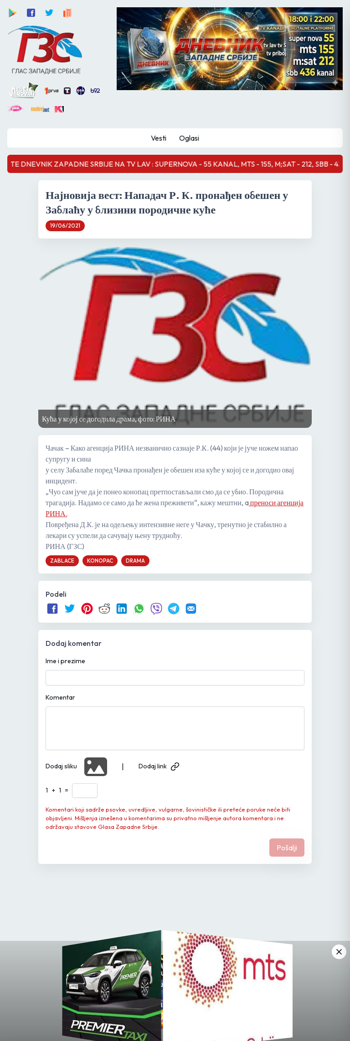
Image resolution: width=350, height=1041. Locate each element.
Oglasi (189, 137)
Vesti (158, 137)
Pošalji (287, 847)
